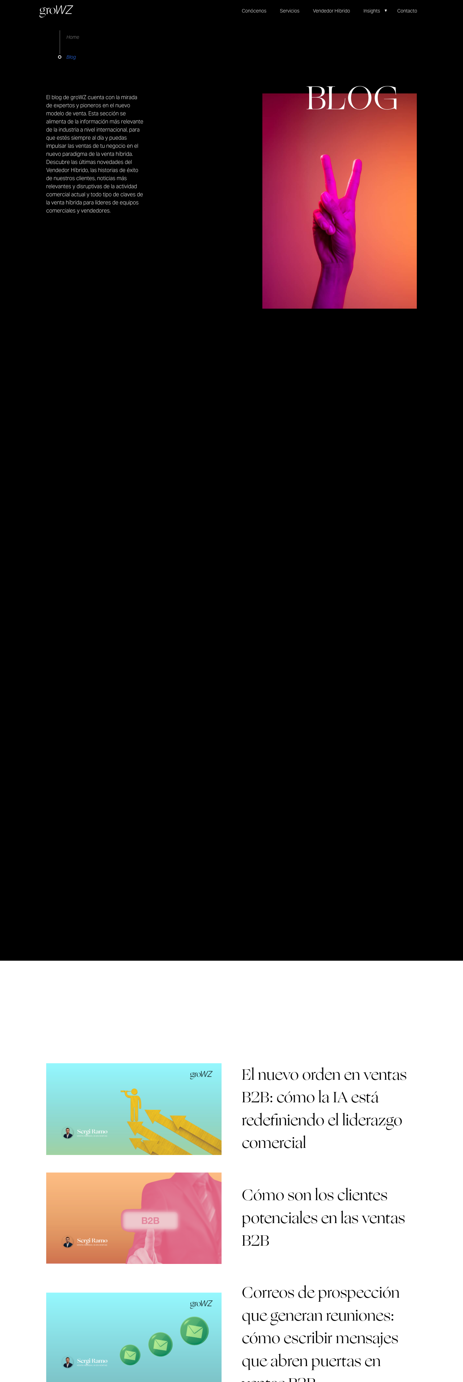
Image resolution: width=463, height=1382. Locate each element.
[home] (56, 11)
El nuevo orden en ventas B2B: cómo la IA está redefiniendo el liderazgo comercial (324, 1109)
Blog (71, 57)
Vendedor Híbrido (331, 11)
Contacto (407, 11)
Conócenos (254, 11)
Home (72, 37)
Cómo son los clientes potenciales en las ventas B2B (323, 1218)
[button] (379, 11)
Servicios (289, 11)
